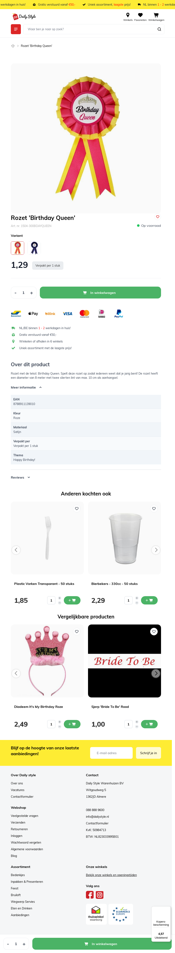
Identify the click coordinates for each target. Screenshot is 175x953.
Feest (14, 888)
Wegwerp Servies (23, 902)
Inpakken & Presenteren (27, 882)
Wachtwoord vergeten (26, 842)
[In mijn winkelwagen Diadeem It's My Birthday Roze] (72, 724)
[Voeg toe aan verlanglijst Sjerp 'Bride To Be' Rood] (154, 631)
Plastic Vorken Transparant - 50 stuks (44, 584)
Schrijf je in (148, 753)
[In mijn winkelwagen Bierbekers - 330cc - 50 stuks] (149, 600)
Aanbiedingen (20, 915)
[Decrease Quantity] (15, 292)
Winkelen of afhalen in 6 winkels (41, 341)
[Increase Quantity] (32, 292)
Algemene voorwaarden (27, 849)
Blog (14, 856)
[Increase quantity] (59, 598)
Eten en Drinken (21, 908)
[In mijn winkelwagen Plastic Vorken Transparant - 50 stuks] (72, 600)
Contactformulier (22, 797)
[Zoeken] (159, 29)
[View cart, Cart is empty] (156, 17)
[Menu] (168, 908)
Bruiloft (16, 895)
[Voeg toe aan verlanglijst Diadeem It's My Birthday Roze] (77, 631)
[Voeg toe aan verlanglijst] (157, 216)
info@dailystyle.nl (97, 817)
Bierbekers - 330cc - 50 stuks (114, 584)
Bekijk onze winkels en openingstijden (111, 875)
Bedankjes (18, 875)
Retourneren (19, 829)
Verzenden (18, 822)
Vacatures (17, 790)
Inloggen (16, 836)
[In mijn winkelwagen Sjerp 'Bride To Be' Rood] (149, 724)
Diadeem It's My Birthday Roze (38, 707)
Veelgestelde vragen (24, 816)
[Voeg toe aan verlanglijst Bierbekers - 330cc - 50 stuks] (154, 508)
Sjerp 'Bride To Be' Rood (110, 707)
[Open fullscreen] (86, 138)
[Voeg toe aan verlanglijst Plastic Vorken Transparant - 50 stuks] (77, 508)
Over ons (17, 783)
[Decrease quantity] (59, 602)
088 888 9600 (95, 810)
